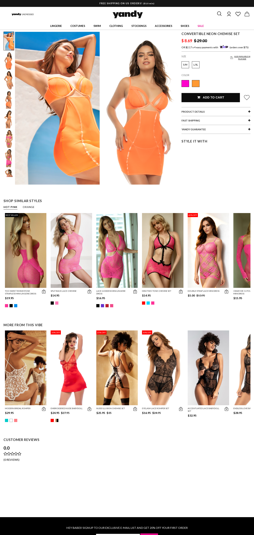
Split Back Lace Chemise (64, 291)
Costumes (77, 25)
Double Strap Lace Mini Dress (203, 291)
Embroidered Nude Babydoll (67, 408)
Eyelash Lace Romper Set (155, 408)
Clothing (116, 25)
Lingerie (56, 25)
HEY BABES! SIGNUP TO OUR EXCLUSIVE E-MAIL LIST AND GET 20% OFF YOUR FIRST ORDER (127, 527)
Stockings (138, 25)
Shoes (185, 25)
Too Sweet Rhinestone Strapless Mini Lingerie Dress (20, 292)
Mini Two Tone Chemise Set (156, 291)
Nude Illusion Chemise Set (110, 408)
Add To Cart (210, 97)
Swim (97, 25)
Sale (201, 25)
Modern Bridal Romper (18, 408)
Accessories (163, 25)
